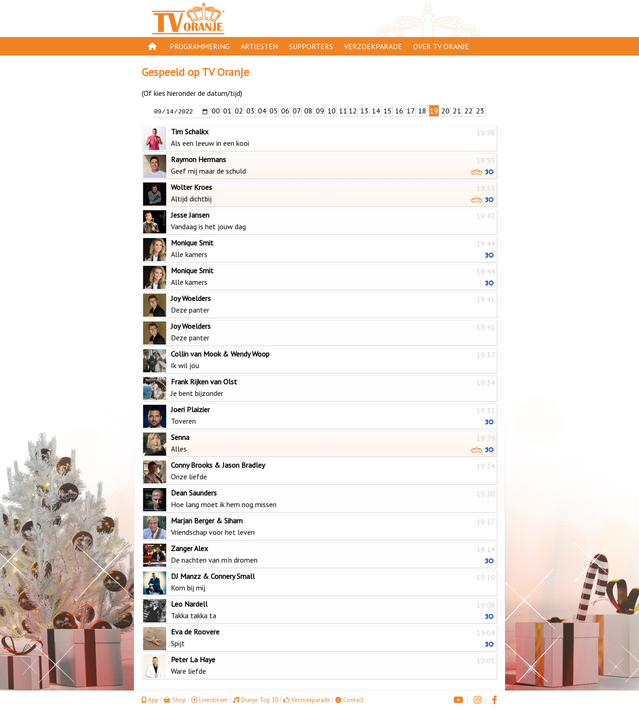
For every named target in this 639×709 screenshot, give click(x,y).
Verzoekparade (373, 46)
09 (320, 110)
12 (353, 110)
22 (468, 110)
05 (273, 110)
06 (285, 110)
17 (411, 110)
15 (387, 110)
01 (227, 110)
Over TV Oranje (441, 46)
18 (422, 110)
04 (262, 110)
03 (250, 110)
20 (445, 110)
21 (457, 110)
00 (216, 110)
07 (297, 110)
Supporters (311, 46)
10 (331, 110)
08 (308, 110)
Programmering (199, 46)
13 (364, 110)
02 (239, 110)
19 (434, 110)
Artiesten (259, 46)
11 (343, 110)
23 (480, 110)
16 (399, 110)
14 (376, 110)
